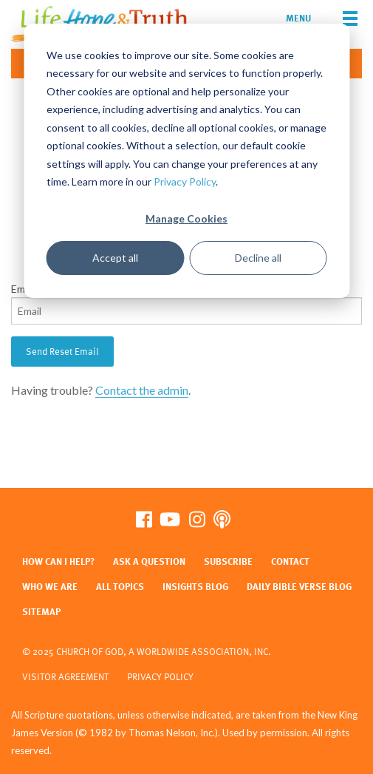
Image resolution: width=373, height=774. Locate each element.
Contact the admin (141, 390)
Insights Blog (195, 586)
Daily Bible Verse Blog (299, 586)
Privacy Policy (185, 181)
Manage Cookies (186, 218)
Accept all (115, 257)
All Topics (120, 586)
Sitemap (41, 611)
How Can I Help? (58, 561)
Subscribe (228, 561)
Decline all (258, 257)
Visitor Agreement (65, 676)
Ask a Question (149, 561)
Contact (290, 561)
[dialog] (186, 161)
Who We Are (50, 586)
